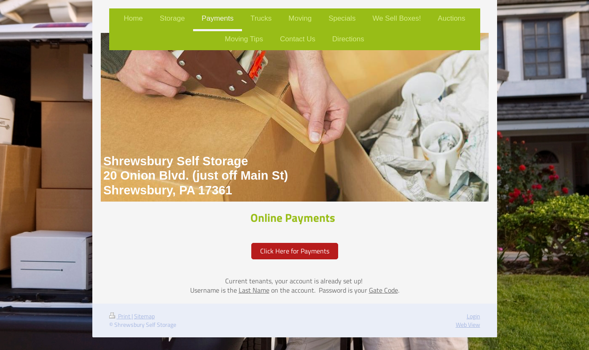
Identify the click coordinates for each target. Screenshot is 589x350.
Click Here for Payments (294, 251)
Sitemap (144, 316)
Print (120, 316)
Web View (468, 324)
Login (473, 316)
